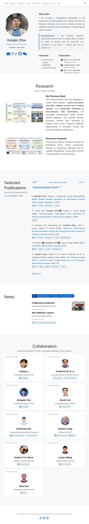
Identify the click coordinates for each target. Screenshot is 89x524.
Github (70, 514)
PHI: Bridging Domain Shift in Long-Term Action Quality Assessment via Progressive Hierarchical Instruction (58, 260)
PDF (35, 205)
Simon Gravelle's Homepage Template (44, 322)
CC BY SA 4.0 (48, 514)
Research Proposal (56, 138)
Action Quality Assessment (58, 182)
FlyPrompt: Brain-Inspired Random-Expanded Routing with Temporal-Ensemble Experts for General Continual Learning (58, 231)
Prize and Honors (66, 296)
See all (36, 274)
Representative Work (47, 187)
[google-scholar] (12, 55)
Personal (54, 296)
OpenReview (65, 237)
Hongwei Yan (40, 225)
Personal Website (23, 464)
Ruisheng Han (24, 429)
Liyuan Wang (72, 196)
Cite (41, 205)
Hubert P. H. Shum (57, 254)
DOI (48, 266)
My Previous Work (56, 96)
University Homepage (17, 435)
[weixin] (25, 55)
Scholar (13, 196)
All (34, 296)
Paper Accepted (43, 296)
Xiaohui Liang (53, 257)
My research (61, 24)
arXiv (56, 205)
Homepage (23, 378)
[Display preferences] (85, 3)
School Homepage (61, 435)
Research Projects (70, 378)
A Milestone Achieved (43, 303)
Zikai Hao (24, 486)
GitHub (48, 205)
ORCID (72, 435)
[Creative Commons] (44, 518)
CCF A (81, 182)
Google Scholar (65, 406)
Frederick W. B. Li (76, 254)
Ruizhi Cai (65, 400)
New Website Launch (43, 313)
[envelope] (8, 55)
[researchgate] (16, 55)
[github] (20, 55)
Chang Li (51, 196)
